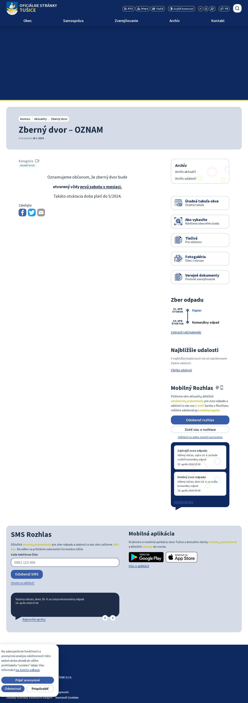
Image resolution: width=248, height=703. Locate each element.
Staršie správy (183, 428)
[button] (105, 544)
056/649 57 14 (216, 690)
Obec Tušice (36, 607)
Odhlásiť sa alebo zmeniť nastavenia (200, 363)
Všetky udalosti (181, 296)
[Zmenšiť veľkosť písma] (200, 8)
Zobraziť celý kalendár (186, 258)
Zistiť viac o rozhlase (200, 355)
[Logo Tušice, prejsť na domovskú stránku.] (31, 8)
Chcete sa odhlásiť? (22, 509)
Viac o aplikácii (139, 492)
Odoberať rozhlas (200, 345)
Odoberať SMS (27, 500)
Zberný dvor (27, 91)
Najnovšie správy (34, 545)
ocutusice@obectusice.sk (224, 694)
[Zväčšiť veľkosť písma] (212, 8)
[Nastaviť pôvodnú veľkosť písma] (206, 8)
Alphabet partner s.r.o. (56, 603)
